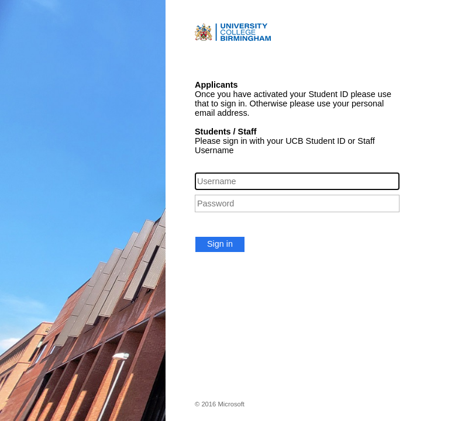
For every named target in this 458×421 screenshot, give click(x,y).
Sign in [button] (220, 244)
